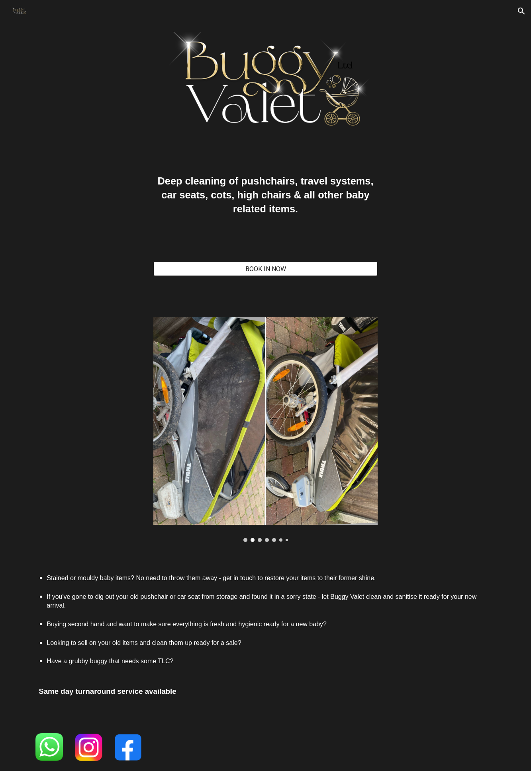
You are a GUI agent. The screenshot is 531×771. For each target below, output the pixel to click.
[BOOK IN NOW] (265, 269)
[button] (521, 11)
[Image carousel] (265, 429)
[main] (265, 198)
